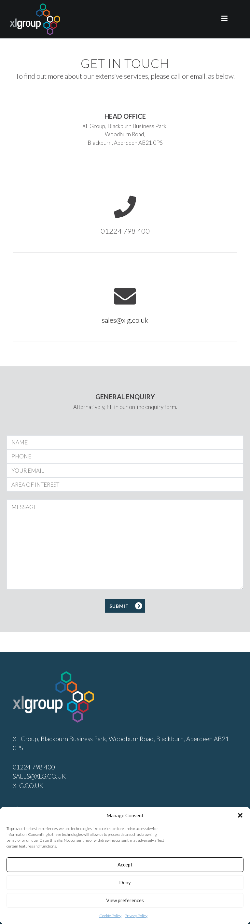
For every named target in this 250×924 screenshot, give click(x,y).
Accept (125, 864)
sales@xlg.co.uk (125, 320)
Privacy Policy (136, 915)
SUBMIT (119, 606)
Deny (125, 882)
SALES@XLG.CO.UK (39, 776)
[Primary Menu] (224, 19)
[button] (240, 815)
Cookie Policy (110, 915)
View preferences (125, 900)
